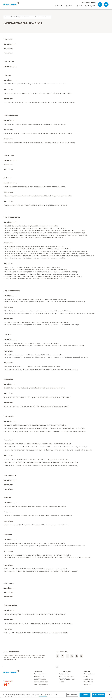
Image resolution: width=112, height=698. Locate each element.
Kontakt (88, 2)
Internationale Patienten (41, 681)
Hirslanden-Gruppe (89, 674)
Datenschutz (87, 684)
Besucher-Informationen (41, 674)
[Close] (109, 695)
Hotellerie (61, 681)
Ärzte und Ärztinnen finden (66, 679)
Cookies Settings (72, 695)
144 (7, 685)
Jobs (82, 2)
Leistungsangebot (65, 671)
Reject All (85, 695)
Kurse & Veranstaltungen (41, 684)
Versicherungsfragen (40, 679)
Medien (93, 2)
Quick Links (38, 671)
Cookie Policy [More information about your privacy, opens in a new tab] (43, 696)
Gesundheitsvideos (39, 687)
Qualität (86, 676)
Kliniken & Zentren (64, 674)
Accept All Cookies (98, 695)
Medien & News (88, 681)
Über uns (87, 671)
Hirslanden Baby (39, 676)
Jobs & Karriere (88, 679)
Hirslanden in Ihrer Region (66, 676)
